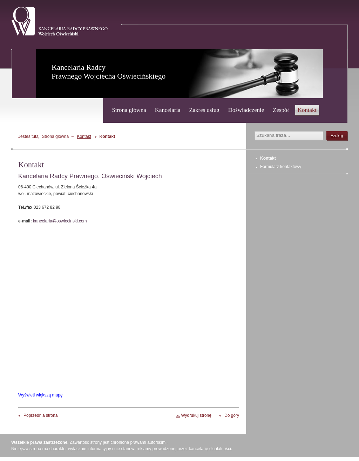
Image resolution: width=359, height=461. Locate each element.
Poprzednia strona (40, 415)
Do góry (231, 415)
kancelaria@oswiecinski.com (60, 221)
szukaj (337, 136)
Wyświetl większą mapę (40, 395)
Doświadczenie (246, 110)
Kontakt (307, 110)
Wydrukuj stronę (196, 415)
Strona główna (129, 110)
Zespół (281, 110)
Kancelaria (168, 110)
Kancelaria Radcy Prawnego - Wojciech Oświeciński (59, 22)
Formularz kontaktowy (280, 166)
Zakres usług (204, 110)
